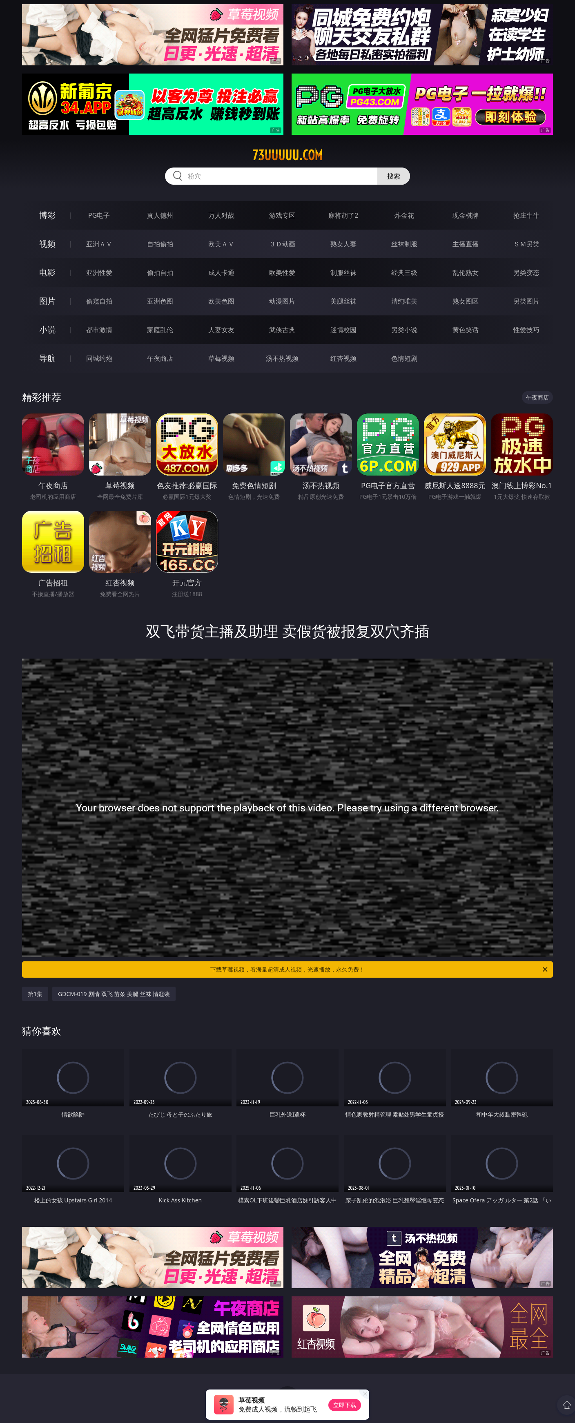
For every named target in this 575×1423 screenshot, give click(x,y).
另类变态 (526, 272)
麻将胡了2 (343, 215)
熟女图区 (465, 301)
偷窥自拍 (99, 301)
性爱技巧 (526, 329)
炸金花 (404, 215)
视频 (47, 243)
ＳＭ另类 (526, 243)
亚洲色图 (160, 301)
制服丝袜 (343, 272)
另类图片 (526, 301)
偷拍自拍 (160, 272)
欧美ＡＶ (221, 243)
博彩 (47, 215)
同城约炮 (99, 358)
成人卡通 (221, 272)
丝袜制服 (404, 243)
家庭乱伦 (160, 329)
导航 (47, 358)
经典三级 (404, 272)
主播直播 (465, 243)
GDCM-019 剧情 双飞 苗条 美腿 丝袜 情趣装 (114, 994)
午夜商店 (160, 358)
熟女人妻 (343, 243)
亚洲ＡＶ (99, 243)
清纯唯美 (404, 301)
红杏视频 (343, 358)
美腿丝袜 (343, 301)
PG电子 (99, 215)
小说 (47, 329)
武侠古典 (282, 329)
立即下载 (344, 1405)
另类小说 (404, 329)
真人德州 (160, 215)
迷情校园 (343, 329)
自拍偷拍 (160, 243)
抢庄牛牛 (526, 215)
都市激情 (99, 329)
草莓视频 (221, 358)
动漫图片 (282, 301)
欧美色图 (221, 301)
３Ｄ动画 (282, 243)
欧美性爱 (282, 272)
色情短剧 (404, 358)
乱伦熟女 (465, 272)
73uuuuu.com (287, 155)
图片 (47, 300)
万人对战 (221, 215)
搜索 (393, 176)
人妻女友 (221, 329)
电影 (47, 272)
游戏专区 (282, 215)
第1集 (35, 994)
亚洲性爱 (99, 272)
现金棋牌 (465, 215)
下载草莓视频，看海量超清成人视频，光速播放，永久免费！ (379, 969)
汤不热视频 (282, 358)
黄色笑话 (465, 329)
